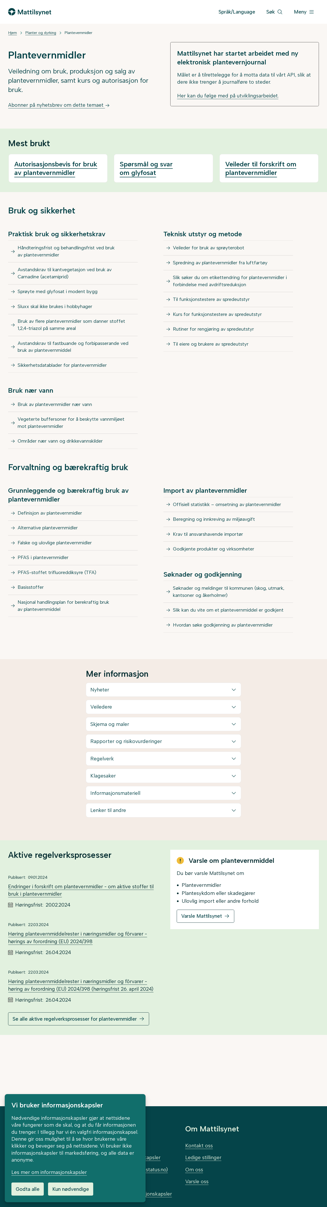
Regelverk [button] (102, 817)
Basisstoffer (32, 626)
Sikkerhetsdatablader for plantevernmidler (67, 382)
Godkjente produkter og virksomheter (217, 591)
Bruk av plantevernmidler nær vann (58, 424)
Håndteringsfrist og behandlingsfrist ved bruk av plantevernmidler (74, 253)
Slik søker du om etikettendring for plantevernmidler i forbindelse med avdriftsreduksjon (213, 290)
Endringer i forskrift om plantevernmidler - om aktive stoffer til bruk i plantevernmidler (81, 948)
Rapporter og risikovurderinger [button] (126, 799)
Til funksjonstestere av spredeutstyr (214, 316)
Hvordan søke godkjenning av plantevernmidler (228, 682)
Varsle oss (197, 1181)
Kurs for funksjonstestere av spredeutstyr (221, 333)
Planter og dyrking (40, 32)
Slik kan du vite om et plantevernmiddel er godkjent (219, 661)
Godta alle (27, 1189)
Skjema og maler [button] (109, 782)
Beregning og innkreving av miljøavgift (217, 556)
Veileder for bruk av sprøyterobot (212, 249)
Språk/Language (237, 12)
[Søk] (274, 12)
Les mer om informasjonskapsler (49, 1172)
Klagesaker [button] (103, 834)
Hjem (12, 32)
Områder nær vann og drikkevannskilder (65, 466)
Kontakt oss (199, 1146)
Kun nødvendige (70, 1189)
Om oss (194, 1170)
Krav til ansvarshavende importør (211, 574)
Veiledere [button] (101, 765)
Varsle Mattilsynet (201, 974)
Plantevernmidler (78, 32)
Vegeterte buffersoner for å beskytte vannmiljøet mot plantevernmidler (75, 445)
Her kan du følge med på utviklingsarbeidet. (227, 96)
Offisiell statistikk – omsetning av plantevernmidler (211, 535)
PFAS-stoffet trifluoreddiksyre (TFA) (59, 609)
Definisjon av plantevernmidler (53, 540)
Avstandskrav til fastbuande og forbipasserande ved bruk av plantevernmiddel (73, 361)
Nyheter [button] (99, 748)
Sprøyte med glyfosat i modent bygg (60, 298)
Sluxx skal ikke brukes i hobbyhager (59, 316)
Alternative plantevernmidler (51, 557)
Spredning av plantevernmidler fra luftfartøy (224, 266)
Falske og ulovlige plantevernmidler (59, 575)
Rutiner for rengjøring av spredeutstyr (217, 350)
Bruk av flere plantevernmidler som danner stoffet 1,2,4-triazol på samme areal (76, 336)
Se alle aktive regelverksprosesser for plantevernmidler (75, 1077)
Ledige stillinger (203, 1157)
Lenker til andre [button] (108, 868)
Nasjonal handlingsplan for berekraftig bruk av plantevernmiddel (71, 647)
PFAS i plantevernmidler (45, 592)
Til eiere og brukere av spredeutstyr (214, 367)
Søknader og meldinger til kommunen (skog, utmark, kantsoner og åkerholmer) (224, 636)
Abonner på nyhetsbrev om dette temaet (59, 105)
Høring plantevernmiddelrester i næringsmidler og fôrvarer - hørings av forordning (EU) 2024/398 (77, 996)
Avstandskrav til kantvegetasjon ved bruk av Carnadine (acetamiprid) (69, 277)
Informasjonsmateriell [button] (115, 851)
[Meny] (304, 12)
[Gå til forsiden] (29, 11)
